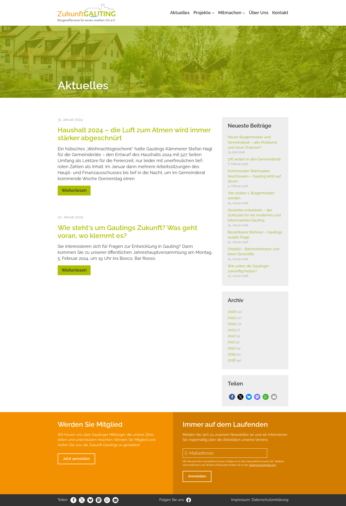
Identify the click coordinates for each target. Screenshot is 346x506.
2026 (232, 312)
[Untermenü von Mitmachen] (243, 13)
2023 (232, 330)
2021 (231, 342)
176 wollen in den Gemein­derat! (254, 159)
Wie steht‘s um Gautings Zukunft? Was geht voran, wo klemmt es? (127, 231)
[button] (232, 397)
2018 (231, 360)
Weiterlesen (74, 190)
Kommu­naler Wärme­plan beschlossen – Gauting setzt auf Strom (254, 176)
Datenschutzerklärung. (262, 465)
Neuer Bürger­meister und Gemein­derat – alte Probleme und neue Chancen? (252, 142)
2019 (231, 354)
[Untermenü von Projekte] (213, 13)
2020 (232, 348)
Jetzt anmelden (76, 459)
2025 (232, 318)
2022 (232, 336)
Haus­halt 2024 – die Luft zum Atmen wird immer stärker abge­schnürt (134, 134)
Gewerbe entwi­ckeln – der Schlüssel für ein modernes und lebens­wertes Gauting (254, 215)
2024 (232, 324)
